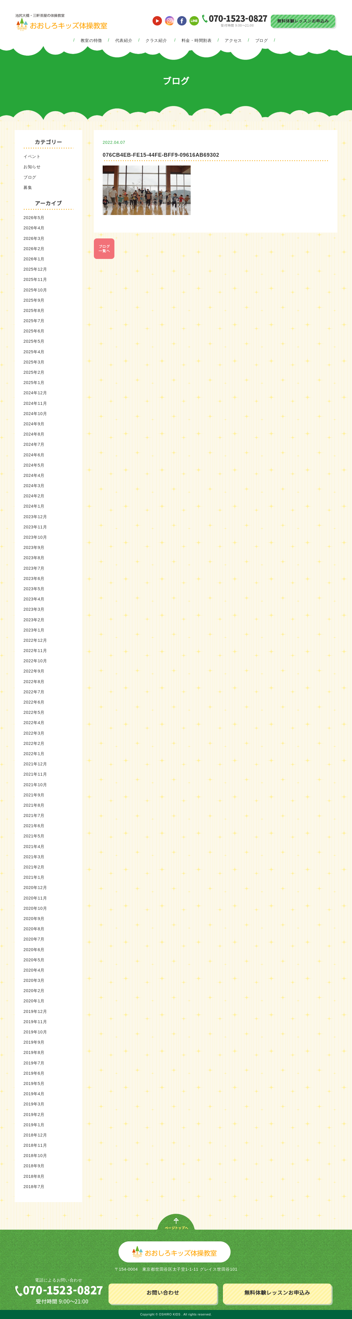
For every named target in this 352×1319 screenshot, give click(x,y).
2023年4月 (34, 599)
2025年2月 (34, 372)
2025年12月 (35, 269)
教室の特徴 (91, 40)
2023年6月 (34, 578)
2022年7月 (34, 692)
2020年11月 (35, 898)
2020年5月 (34, 960)
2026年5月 (34, 217)
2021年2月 (34, 867)
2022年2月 (34, 743)
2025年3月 (34, 362)
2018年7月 (34, 1186)
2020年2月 (34, 990)
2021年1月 (34, 877)
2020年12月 (35, 887)
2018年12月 (35, 1135)
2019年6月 (34, 1073)
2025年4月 (34, 351)
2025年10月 (35, 290)
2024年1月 (34, 506)
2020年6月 (34, 949)
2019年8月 (34, 1052)
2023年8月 (34, 557)
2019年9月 (34, 1042)
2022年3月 (34, 733)
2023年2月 (34, 619)
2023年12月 (35, 516)
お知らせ (32, 166)
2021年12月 (35, 764)
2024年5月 (34, 465)
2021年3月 (34, 856)
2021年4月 (34, 846)
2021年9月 (34, 795)
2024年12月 (35, 392)
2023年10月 (35, 537)
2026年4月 (34, 228)
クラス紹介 (156, 40)
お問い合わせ (162, 1293)
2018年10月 (35, 1155)
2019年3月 (34, 1104)
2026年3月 (34, 238)
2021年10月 (35, 784)
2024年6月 (34, 455)
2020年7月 (34, 939)
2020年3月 (34, 980)
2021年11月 (35, 774)
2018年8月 (34, 1176)
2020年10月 (35, 908)
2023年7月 (34, 568)
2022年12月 (35, 640)
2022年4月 (34, 722)
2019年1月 (34, 1124)
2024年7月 (34, 444)
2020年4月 (34, 970)
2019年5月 (34, 1083)
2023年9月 (34, 547)
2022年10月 (35, 660)
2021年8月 (34, 805)
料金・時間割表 (197, 40)
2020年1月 (34, 1001)
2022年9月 (34, 671)
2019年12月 (35, 1011)
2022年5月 (34, 712)
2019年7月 (34, 1063)
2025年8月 (34, 310)
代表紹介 (124, 40)
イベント (32, 156)
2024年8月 (34, 434)
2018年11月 (35, 1145)
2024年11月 (35, 403)
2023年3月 (34, 609)
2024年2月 (34, 496)
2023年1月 (34, 630)
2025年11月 (35, 279)
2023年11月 (35, 527)
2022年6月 (34, 702)
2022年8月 (34, 681)
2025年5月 (34, 341)
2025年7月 (34, 320)
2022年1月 (34, 753)
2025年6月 (34, 331)
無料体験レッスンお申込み (303, 21)
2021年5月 (34, 836)
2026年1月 (34, 259)
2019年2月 (34, 1114)
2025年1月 (34, 382)
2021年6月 (34, 825)
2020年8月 (34, 928)
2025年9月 (34, 300)
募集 (27, 187)
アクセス (233, 40)
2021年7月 (34, 815)
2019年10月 (35, 1032)
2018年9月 (34, 1165)
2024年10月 (35, 413)
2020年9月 (34, 918)
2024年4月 (34, 475)
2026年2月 (34, 248)
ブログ (261, 40)
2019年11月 (35, 1021)
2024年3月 (34, 485)
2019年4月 (34, 1093)
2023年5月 (34, 588)
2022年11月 (35, 650)
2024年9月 (34, 424)
